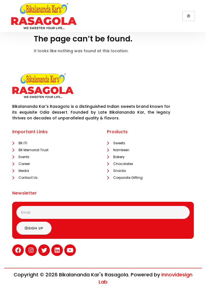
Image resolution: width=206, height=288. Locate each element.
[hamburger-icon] (188, 16)
